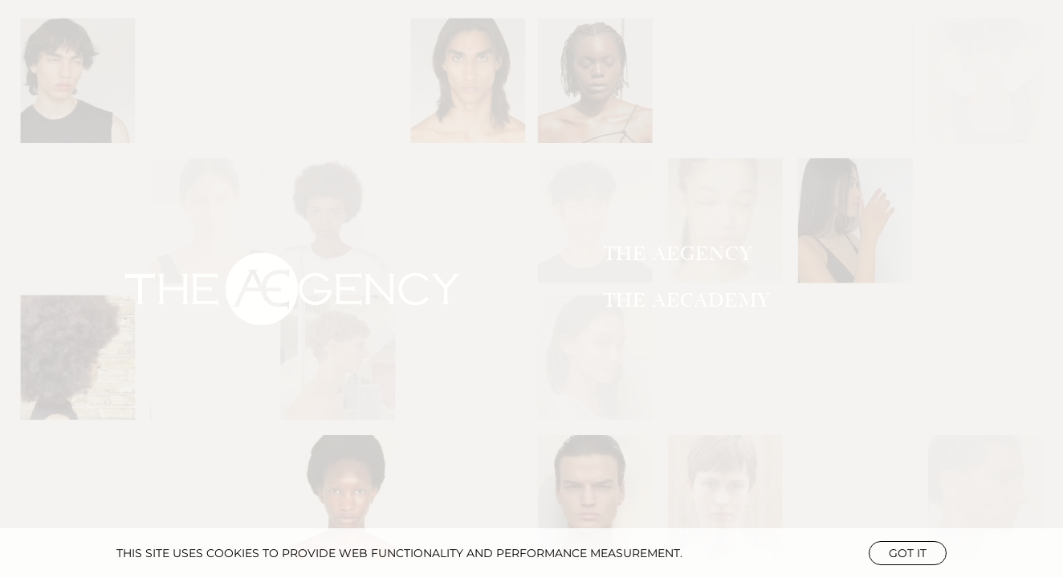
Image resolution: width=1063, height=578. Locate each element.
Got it (908, 553)
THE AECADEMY (687, 300)
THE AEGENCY (678, 253)
